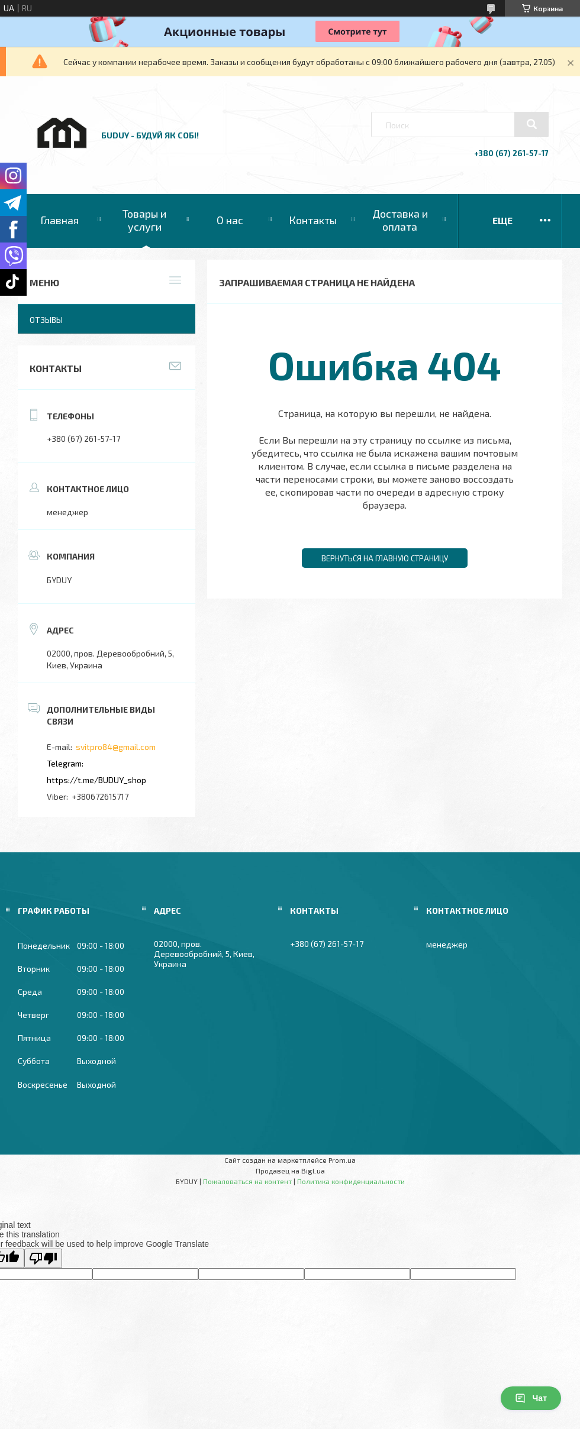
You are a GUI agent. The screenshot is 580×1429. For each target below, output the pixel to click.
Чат (531, 1398)
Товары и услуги (144, 220)
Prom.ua (342, 1160)
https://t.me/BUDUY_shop (96, 780)
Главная (59, 220)
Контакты (313, 220)
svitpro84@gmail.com (116, 747)
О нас (230, 220)
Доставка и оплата (400, 220)
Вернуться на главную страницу (384, 558)
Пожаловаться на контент (247, 1181)
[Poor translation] (43, 1258)
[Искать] (531, 124)
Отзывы (46, 320)
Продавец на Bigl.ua (290, 1170)
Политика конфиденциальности (351, 1181)
